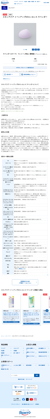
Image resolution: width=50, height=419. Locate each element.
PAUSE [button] (36, 49)
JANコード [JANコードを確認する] (6, 78)
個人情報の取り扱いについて (28, 404)
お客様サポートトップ (5, 366)
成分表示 (8, 74)
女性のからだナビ (43, 356)
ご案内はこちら (22, 268)
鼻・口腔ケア (17, 353)
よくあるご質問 (17, 365)
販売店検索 (28, 365)
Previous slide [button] (33, 49)
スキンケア (16, 348)
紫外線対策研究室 (43, 352)
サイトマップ (29, 379)
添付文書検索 (42, 365)
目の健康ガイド (42, 348)
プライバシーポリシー (15, 404)
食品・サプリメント (5, 356)
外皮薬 (2, 350)
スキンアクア (8, 336)
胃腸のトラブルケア (30, 357)
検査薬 (2, 353)
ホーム (2, 336)
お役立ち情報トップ (30, 349)
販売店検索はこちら (29, 74)
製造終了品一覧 (4, 369)
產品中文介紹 (21, 379)
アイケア (3, 348)
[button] (26, 49)
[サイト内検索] (22, 375)
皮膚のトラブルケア (30, 353)
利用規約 (37, 404)
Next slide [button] (38, 49)
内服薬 (15, 350)
